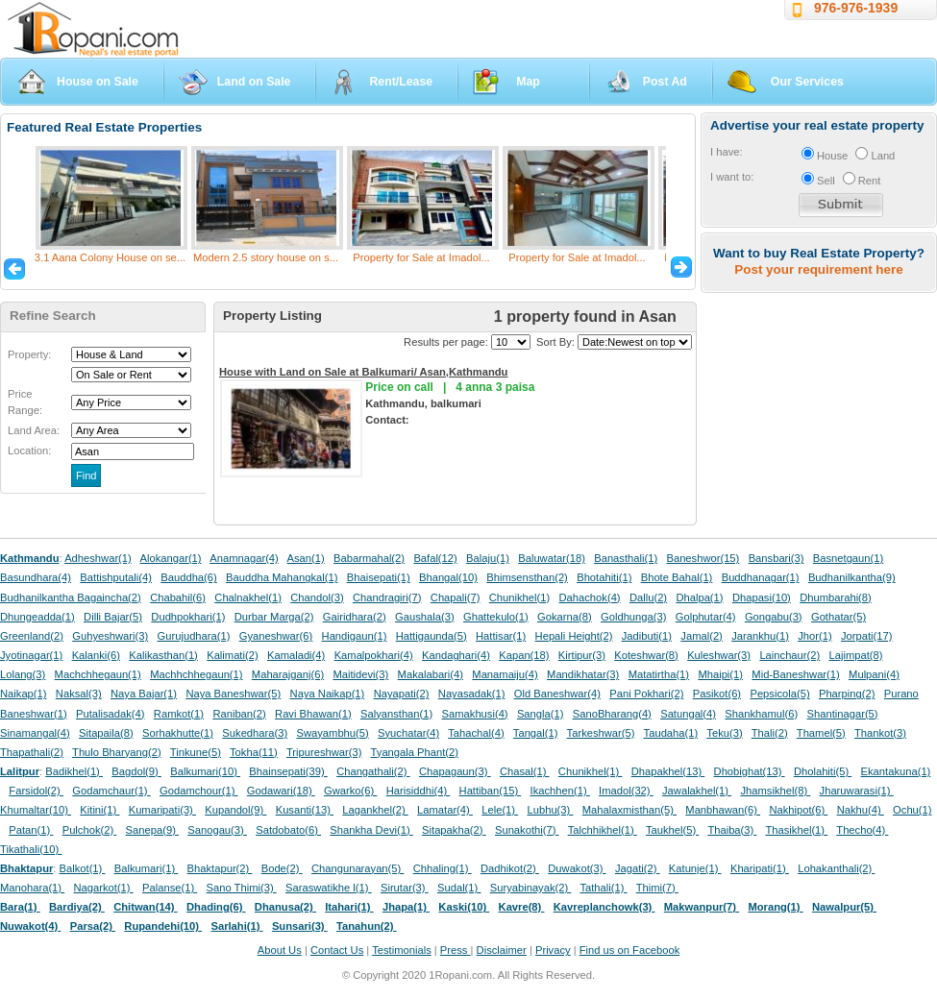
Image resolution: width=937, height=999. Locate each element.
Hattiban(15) (490, 790)
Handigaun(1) (354, 636)
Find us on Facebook (629, 950)
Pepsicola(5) (779, 693)
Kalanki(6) (96, 655)
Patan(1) (31, 830)
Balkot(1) (83, 868)
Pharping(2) (847, 693)
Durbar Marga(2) (274, 616)
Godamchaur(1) (111, 790)
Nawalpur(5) (844, 907)
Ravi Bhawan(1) (313, 713)
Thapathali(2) (31, 752)
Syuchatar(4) (408, 733)
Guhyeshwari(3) (110, 636)
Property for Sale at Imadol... (421, 257)
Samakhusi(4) (475, 713)
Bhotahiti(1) (604, 577)
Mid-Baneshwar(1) (795, 674)
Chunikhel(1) (519, 597)
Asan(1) (306, 558)
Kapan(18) (524, 655)
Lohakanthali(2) (836, 868)
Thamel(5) (821, 733)
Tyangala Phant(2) (414, 752)
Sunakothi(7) (527, 830)
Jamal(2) (701, 636)
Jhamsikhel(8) (775, 790)
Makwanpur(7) (701, 907)
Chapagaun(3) (455, 771)
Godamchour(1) (198, 790)
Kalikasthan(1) (163, 655)
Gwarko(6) (350, 790)
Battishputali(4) (116, 577)
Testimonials (402, 950)
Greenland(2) (31, 636)
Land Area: (34, 430)
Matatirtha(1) (659, 674)
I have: (726, 152)
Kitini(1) (99, 810)
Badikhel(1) (74, 771)
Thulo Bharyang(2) (116, 752)
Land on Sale (254, 81)
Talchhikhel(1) (602, 830)
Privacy (553, 950)
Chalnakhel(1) (248, 597)
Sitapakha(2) (454, 830)
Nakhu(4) (860, 810)
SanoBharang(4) (612, 713)
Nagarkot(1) (104, 887)
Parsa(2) (92, 926)
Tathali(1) (603, 887)
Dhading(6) (216, 907)
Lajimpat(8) (856, 655)
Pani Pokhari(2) (646, 693)
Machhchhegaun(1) (196, 674)
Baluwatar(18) (551, 558)
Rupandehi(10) (163, 926)
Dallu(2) (648, 597)
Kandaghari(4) (456, 655)
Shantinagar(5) (842, 713)
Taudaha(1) (671, 733)
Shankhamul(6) (761, 713)
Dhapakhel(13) (668, 771)
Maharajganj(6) (288, 674)
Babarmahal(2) (369, 558)
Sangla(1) (540, 713)
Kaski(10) (463, 907)
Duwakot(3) (576, 868)
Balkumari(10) (205, 771)
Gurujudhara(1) (194, 636)
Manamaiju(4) (504, 674)
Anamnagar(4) (244, 558)
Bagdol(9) (136, 771)
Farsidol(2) (36, 790)
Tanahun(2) (366, 926)
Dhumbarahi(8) (836, 597)
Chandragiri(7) (387, 597)
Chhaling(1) (442, 868)
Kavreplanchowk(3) (604, 907)
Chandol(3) (316, 597)
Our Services (807, 81)
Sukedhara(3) (254, 733)
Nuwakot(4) (30, 926)
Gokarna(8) (564, 616)
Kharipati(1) (759, 868)
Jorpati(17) (866, 636)
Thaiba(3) (731, 830)
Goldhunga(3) (633, 616)
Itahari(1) (349, 907)
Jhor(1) (814, 636)
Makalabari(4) (430, 674)
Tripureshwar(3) (324, 752)
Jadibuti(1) (647, 636)
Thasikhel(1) (797, 830)
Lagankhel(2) (374, 810)
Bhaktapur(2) (220, 868)
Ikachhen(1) (560, 790)
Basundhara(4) (35, 577)
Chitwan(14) (145, 907)
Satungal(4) (688, 713)
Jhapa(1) (406, 907)
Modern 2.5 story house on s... (265, 257)
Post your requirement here (818, 269)
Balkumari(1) (146, 868)
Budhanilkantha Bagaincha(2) (70, 597)
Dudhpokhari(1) (188, 616)
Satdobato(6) (288, 830)
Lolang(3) (22, 674)
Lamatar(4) (445, 810)
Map (528, 81)
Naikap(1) (23, 693)
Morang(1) (775, 907)
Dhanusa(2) (285, 907)
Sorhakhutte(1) (177, 733)
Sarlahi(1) (236, 926)
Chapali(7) (456, 597)
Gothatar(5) (838, 616)
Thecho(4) (862, 830)
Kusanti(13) (304, 810)
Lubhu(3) (551, 810)
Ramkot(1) (179, 713)
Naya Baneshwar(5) (233, 693)
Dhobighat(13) (749, 771)
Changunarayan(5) (357, 868)
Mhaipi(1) (720, 674)
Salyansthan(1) (396, 713)
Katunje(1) (695, 868)
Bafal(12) (434, 558)
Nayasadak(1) (471, 693)
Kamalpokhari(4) (373, 655)
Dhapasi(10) (761, 597)
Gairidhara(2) (354, 616)
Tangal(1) (535, 733)
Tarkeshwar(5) (601, 733)
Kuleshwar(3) (719, 655)
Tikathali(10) (31, 849)
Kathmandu (30, 558)
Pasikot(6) (717, 693)
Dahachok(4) (590, 597)
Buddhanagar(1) (761, 577)
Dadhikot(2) (510, 868)
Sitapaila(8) (106, 733)
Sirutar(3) (405, 887)
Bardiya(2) (77, 907)
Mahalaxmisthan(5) (629, 810)
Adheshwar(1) (98, 558)
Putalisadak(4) (110, 713)
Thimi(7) (657, 887)
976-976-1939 (856, 7)
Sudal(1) (459, 887)
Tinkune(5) (195, 752)
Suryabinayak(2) (531, 887)
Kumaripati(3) (162, 810)
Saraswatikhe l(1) (328, 887)
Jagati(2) (637, 868)
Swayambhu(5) (332, 733)
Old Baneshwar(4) (557, 693)
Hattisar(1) (501, 636)
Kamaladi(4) (296, 655)
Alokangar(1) (171, 558)
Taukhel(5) (672, 830)
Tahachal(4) (476, 733)
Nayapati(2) (402, 693)
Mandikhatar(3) (583, 674)
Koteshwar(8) (646, 655)
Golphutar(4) (706, 616)
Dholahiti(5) (822, 771)
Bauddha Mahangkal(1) (281, 577)
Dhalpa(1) (699, 597)
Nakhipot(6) (798, 810)
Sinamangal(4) (35, 733)
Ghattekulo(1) (496, 616)
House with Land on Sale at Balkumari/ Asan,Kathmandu (363, 372)
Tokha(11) (254, 752)
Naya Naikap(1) (327, 693)
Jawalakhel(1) (696, 790)
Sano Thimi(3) (242, 887)
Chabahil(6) (178, 597)
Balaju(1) (487, 558)
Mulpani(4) (874, 674)
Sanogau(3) (217, 830)
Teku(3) (724, 733)
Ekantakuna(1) (896, 771)
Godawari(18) (281, 790)
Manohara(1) (32, 887)
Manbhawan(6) (722, 810)
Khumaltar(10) (35, 810)
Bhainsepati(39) (288, 771)
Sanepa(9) (152, 830)
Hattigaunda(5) (431, 636)
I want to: (731, 177)
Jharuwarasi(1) (857, 790)
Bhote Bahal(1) (677, 577)
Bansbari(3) (776, 558)
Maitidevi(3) (360, 674)
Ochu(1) (912, 810)
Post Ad (665, 81)
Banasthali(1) (625, 558)
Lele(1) (499, 810)
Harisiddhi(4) (418, 790)
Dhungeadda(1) (37, 616)
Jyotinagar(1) (31, 655)
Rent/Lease (400, 81)
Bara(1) (20, 907)
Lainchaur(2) (789, 655)
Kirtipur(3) (581, 655)
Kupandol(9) (235, 810)
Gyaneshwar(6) (275, 636)
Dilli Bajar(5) (113, 616)
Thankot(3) (880, 733)
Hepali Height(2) (574, 636)
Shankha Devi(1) (371, 830)
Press (455, 950)
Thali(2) (770, 733)
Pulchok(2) (89, 830)
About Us (280, 950)
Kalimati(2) (232, 655)
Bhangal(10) (448, 577)
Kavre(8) (522, 907)
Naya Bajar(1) (144, 693)
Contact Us (336, 950)
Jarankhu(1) (760, 636)
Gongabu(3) (773, 616)
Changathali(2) (373, 771)
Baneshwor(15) (702, 558)
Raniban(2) (238, 713)
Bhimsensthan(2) (527, 577)
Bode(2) (282, 868)
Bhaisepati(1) (378, 577)
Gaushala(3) (425, 616)
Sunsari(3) (300, 926)
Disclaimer (502, 950)
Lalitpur (19, 771)
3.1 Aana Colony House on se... (110, 257)
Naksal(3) (79, 693)
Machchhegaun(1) (98, 674)
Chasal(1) (525, 771)
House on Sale (97, 81)
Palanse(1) (169, 887)
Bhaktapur (26, 868)
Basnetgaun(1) (848, 558)
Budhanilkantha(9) (852, 577)
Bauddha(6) (188, 577)
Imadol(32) (626, 790)
